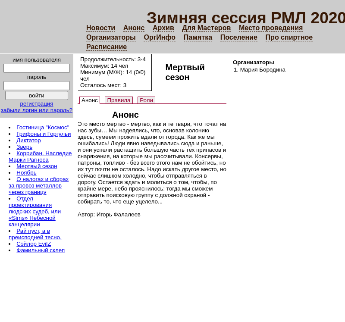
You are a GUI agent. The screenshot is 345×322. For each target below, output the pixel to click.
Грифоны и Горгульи (43, 134)
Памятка (198, 37)
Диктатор (28, 140)
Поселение (238, 37)
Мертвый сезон (36, 166)
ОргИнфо (160, 37)
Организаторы (111, 37)
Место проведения (271, 27)
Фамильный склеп (40, 250)
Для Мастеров (206, 27)
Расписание (106, 46)
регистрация (36, 103)
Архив (163, 27)
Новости (100, 27)
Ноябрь (26, 172)
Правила (118, 100)
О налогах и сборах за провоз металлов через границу (39, 185)
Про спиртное (289, 37)
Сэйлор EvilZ (33, 244)
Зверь (24, 147)
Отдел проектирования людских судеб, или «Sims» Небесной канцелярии (35, 211)
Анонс (134, 27)
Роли (146, 100)
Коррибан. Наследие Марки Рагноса (40, 156)
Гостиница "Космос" (42, 127)
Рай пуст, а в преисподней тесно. (35, 234)
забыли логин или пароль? (36, 110)
